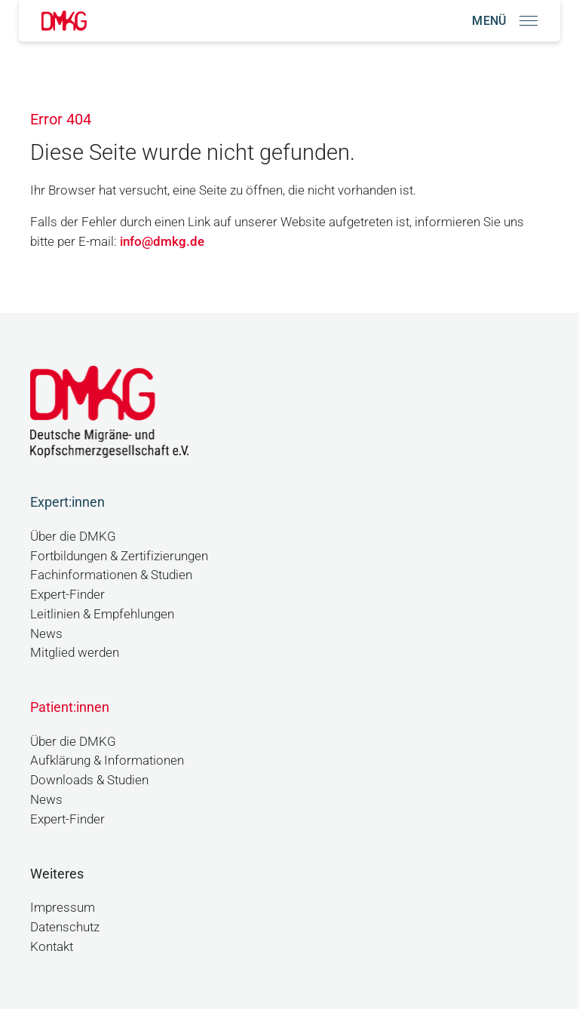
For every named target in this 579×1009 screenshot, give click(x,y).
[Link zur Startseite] (64, 21)
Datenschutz (65, 927)
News (46, 634)
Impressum (62, 907)
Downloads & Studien (89, 780)
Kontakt (51, 947)
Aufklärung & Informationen (107, 760)
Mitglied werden (74, 653)
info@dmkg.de (162, 242)
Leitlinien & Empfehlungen (102, 614)
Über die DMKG (73, 536)
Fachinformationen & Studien (111, 575)
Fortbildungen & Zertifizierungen (119, 556)
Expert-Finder (67, 594)
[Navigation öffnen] (505, 21)
